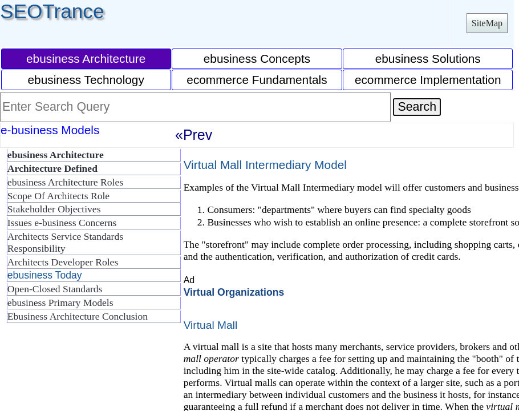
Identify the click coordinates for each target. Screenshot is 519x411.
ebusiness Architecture (85, 58)
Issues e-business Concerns (62, 222)
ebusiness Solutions (428, 58)
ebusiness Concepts (257, 58)
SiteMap (487, 23)
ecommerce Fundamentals (256, 79)
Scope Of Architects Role (58, 196)
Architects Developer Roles (62, 262)
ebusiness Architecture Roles (65, 182)
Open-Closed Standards (55, 289)
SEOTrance (52, 11)
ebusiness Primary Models (60, 302)
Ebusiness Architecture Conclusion (77, 316)
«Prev (193, 135)
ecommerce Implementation (428, 79)
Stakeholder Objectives (54, 209)
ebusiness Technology (86, 79)
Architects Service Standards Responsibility (65, 242)
